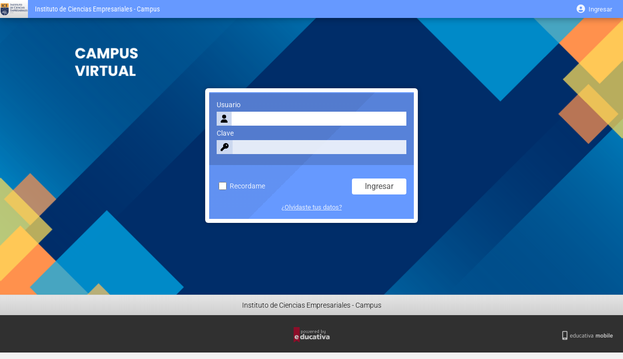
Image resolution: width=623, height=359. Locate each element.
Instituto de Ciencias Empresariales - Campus (97, 9)
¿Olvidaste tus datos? (312, 207)
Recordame (242, 186)
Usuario (229, 105)
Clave (225, 133)
